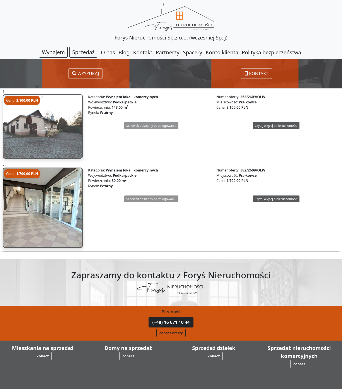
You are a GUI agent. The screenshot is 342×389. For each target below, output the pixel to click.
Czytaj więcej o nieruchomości (276, 125)
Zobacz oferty (171, 333)
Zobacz (43, 356)
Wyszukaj (85, 73)
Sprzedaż (83, 52)
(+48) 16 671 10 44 (171, 322)
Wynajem (53, 52)
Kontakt (256, 73)
